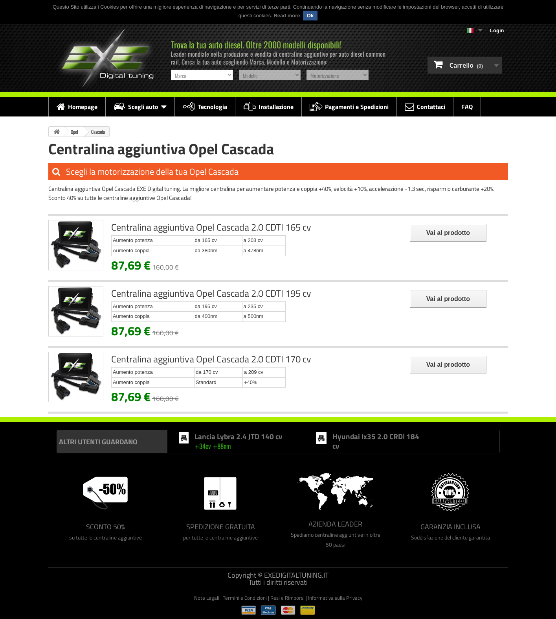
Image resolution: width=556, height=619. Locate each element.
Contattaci (425, 106)
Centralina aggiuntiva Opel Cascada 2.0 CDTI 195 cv (211, 293)
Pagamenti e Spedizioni (349, 106)
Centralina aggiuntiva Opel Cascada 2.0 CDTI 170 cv (211, 359)
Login (497, 30)
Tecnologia (205, 106)
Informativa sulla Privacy (335, 598)
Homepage (77, 106)
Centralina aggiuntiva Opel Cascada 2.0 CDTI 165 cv (211, 227)
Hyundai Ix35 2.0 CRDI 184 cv (375, 441)
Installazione (268, 106)
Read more (286, 15)
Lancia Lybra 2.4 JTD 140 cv (238, 436)
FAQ (467, 106)
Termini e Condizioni (245, 598)
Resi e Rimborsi (287, 598)
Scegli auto (140, 106)
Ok (310, 15)
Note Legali (206, 598)
